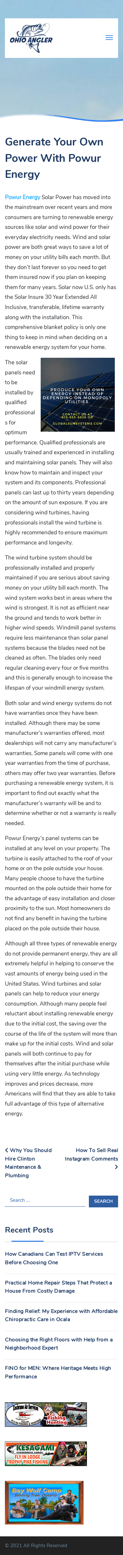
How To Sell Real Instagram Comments (91, 1158)
